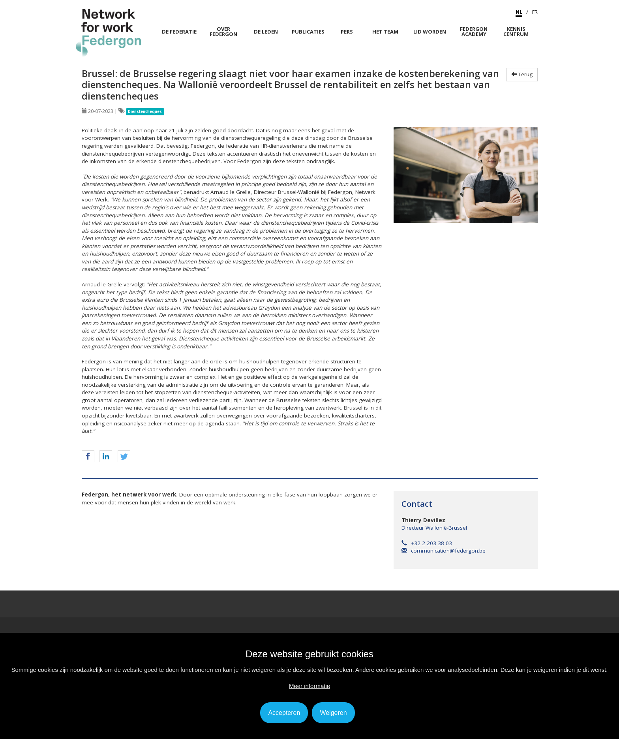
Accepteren (284, 712)
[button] (88, 457)
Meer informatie (309, 686)
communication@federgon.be (443, 550)
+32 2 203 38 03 (426, 543)
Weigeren (333, 712)
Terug (522, 74)
